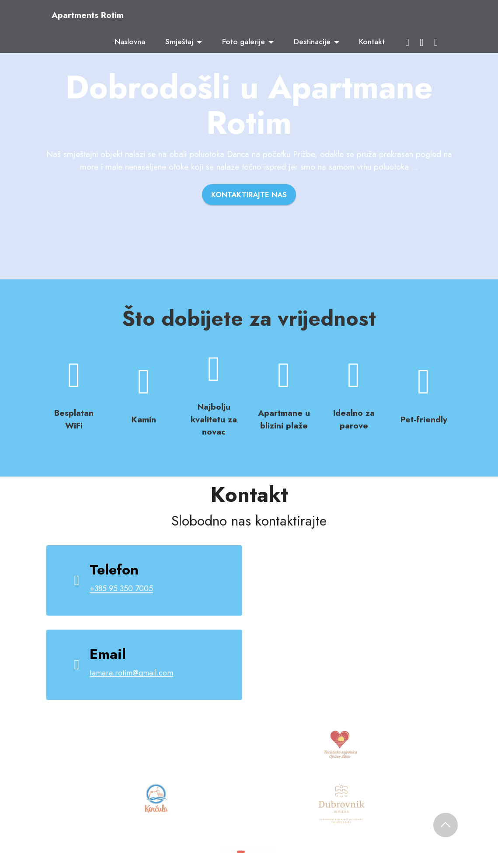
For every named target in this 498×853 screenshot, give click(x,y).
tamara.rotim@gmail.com (134, 673)
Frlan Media (373, 805)
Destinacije (312, 41)
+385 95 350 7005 (124, 588)
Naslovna (130, 41)
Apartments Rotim (88, 15)
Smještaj (179, 41)
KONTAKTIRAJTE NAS (249, 195)
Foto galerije (243, 41)
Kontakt (372, 41)
